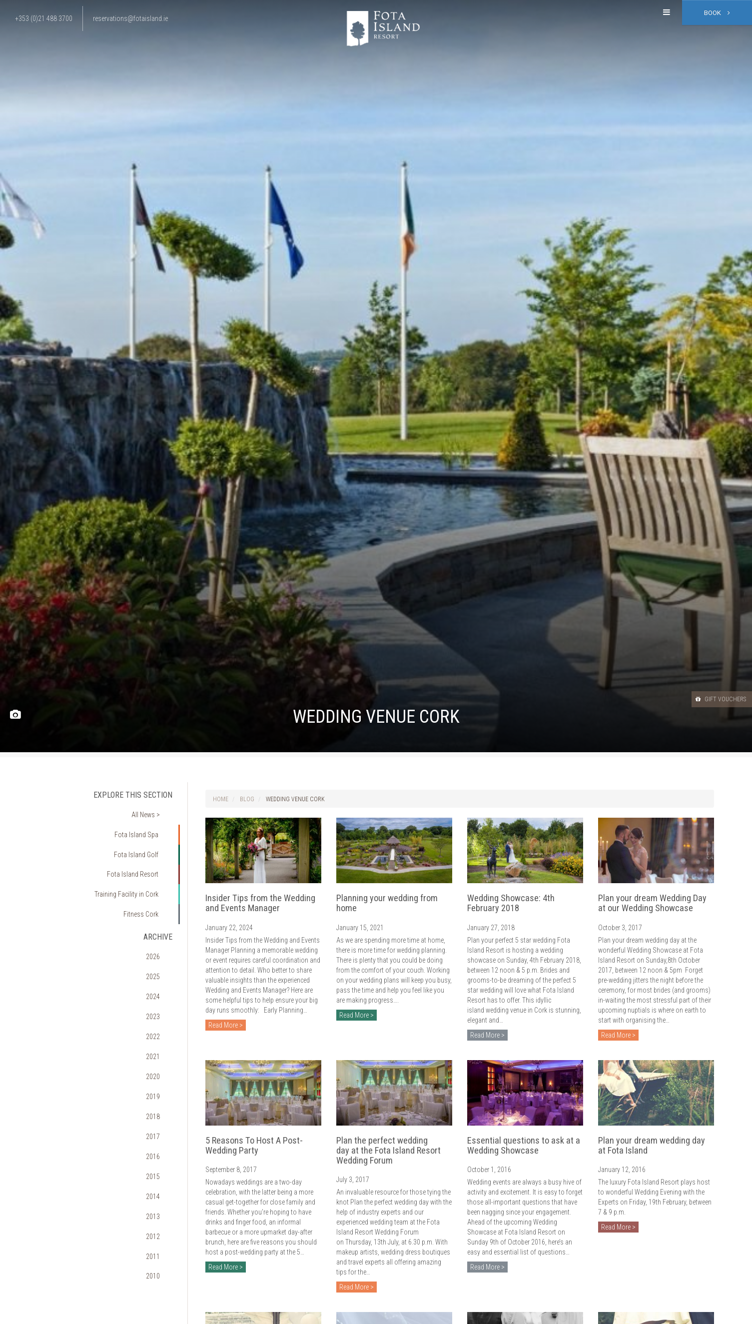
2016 (160, 1055)
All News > (152, 809)
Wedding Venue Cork (295, 799)
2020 (160, 998)
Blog (247, 799)
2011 (160, 1126)
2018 (160, 1027)
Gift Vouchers (712, 699)
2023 (160, 956)
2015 (160, 1069)
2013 (160, 1098)
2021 (160, 984)
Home (220, 799)
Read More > (225, 1025)
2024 (160, 942)
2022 (160, 970)
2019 (160, 1013)
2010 (160, 1140)
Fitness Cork (147, 880)
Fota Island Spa (143, 823)
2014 (160, 1084)
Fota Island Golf (143, 837)
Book (717, 12)
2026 (160, 913)
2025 (160, 927)
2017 (160, 1041)
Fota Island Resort (139, 852)
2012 (160, 1112)
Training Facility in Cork (132, 866)
